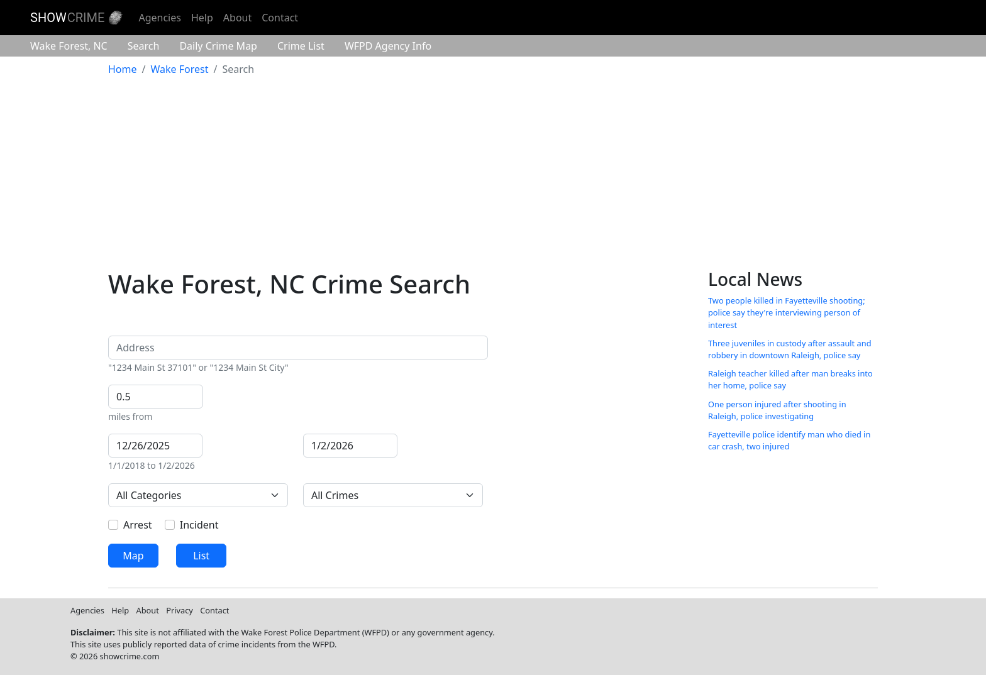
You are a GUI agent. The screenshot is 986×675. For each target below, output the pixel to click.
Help (202, 18)
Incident (199, 525)
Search (144, 46)
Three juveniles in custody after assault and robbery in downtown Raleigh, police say (790, 349)
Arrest (137, 525)
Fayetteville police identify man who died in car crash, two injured (789, 440)
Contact (280, 18)
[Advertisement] (493, 175)
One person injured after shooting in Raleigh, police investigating (777, 410)
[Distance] (155, 397)
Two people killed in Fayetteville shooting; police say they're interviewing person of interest (786, 312)
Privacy (179, 610)
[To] (350, 446)
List (201, 555)
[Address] (298, 347)
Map (133, 555)
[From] (155, 446)
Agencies (159, 18)
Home (122, 69)
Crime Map (218, 46)
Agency (388, 46)
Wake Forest (69, 46)
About (237, 18)
